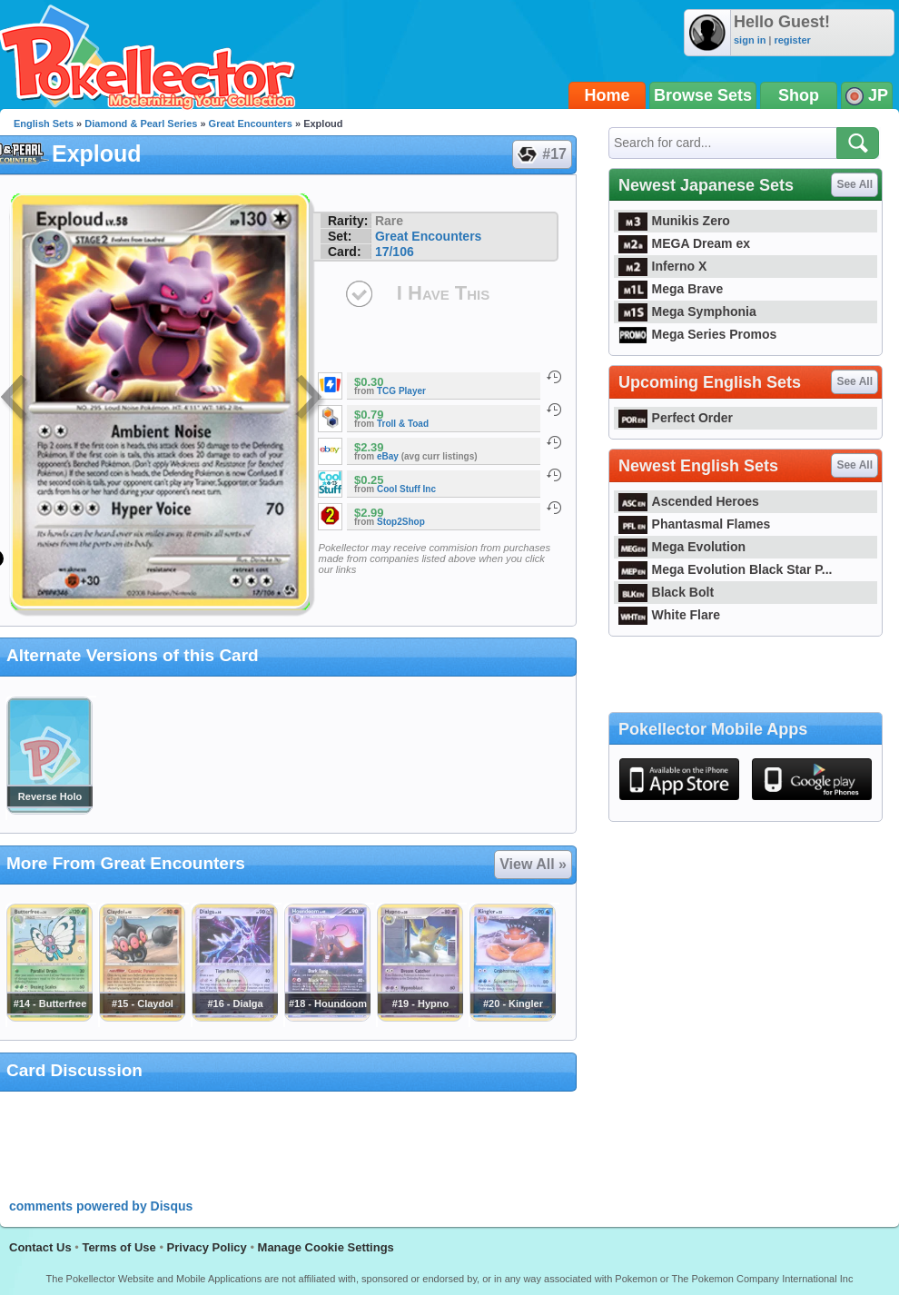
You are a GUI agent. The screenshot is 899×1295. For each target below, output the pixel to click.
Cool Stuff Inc (406, 489)
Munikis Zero (674, 220)
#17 (541, 154)
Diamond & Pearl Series (140, 123)
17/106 (394, 251)
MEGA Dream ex (684, 243)
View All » (533, 864)
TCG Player (401, 391)
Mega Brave (670, 289)
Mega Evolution (682, 546)
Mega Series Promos (697, 334)
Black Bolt (666, 592)
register (792, 40)
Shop (798, 95)
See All (854, 184)
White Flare (669, 615)
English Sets (44, 123)
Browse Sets (703, 95)
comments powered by (101, 1206)
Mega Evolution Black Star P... (725, 569)
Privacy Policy (207, 1247)
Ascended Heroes (688, 501)
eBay (388, 456)
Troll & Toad (403, 424)
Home (607, 95)
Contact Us (40, 1247)
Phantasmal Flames (694, 524)
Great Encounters (250, 123)
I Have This (443, 293)
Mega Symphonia (687, 311)
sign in (750, 40)
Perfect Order (675, 417)
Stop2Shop (401, 522)
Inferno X (662, 266)
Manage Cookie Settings (326, 1247)
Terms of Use (118, 1247)
